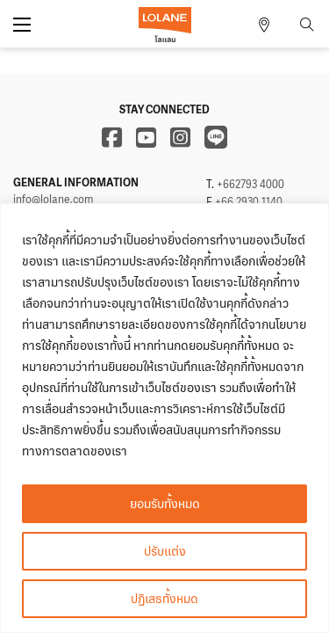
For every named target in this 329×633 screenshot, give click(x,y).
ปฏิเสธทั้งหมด (164, 598)
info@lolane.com (53, 199)
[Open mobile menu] (22, 25)
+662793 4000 (250, 184)
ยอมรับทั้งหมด (165, 503)
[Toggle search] (307, 24)
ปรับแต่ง (165, 551)
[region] (164, 418)
